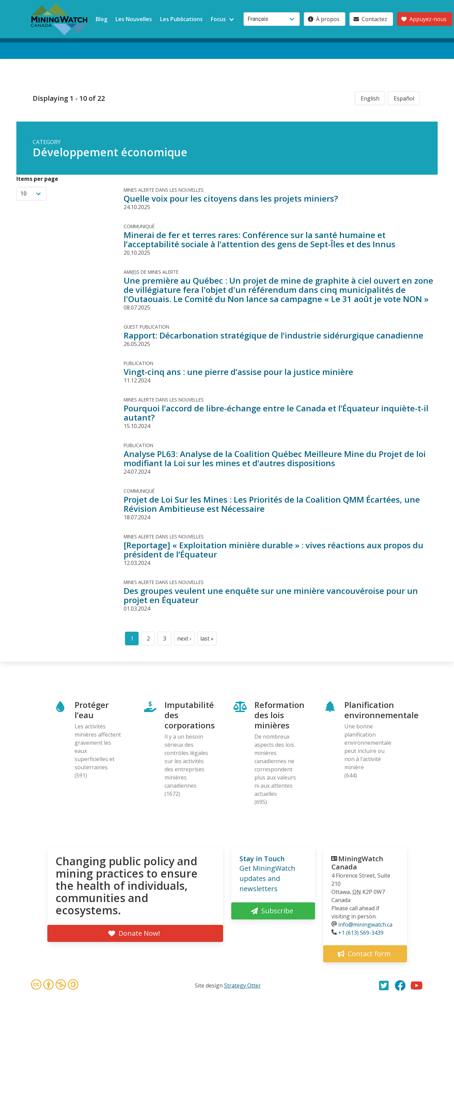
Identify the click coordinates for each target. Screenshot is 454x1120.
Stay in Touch (262, 858)
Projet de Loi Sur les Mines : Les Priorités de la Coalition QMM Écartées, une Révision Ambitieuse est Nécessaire (272, 504)
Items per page (37, 179)
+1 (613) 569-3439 (360, 932)
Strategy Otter (242, 985)
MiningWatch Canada (357, 862)
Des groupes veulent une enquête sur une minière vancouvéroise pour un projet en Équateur (271, 595)
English (370, 98)
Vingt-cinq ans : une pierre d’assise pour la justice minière (238, 371)
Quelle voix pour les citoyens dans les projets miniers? (231, 198)
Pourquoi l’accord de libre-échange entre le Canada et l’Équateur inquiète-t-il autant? (276, 413)
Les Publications (181, 19)
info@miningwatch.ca (365, 924)
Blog (101, 19)
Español (404, 98)
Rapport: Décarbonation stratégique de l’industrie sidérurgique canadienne (273, 335)
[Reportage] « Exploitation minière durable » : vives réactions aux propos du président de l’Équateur (273, 549)
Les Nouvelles (133, 19)
